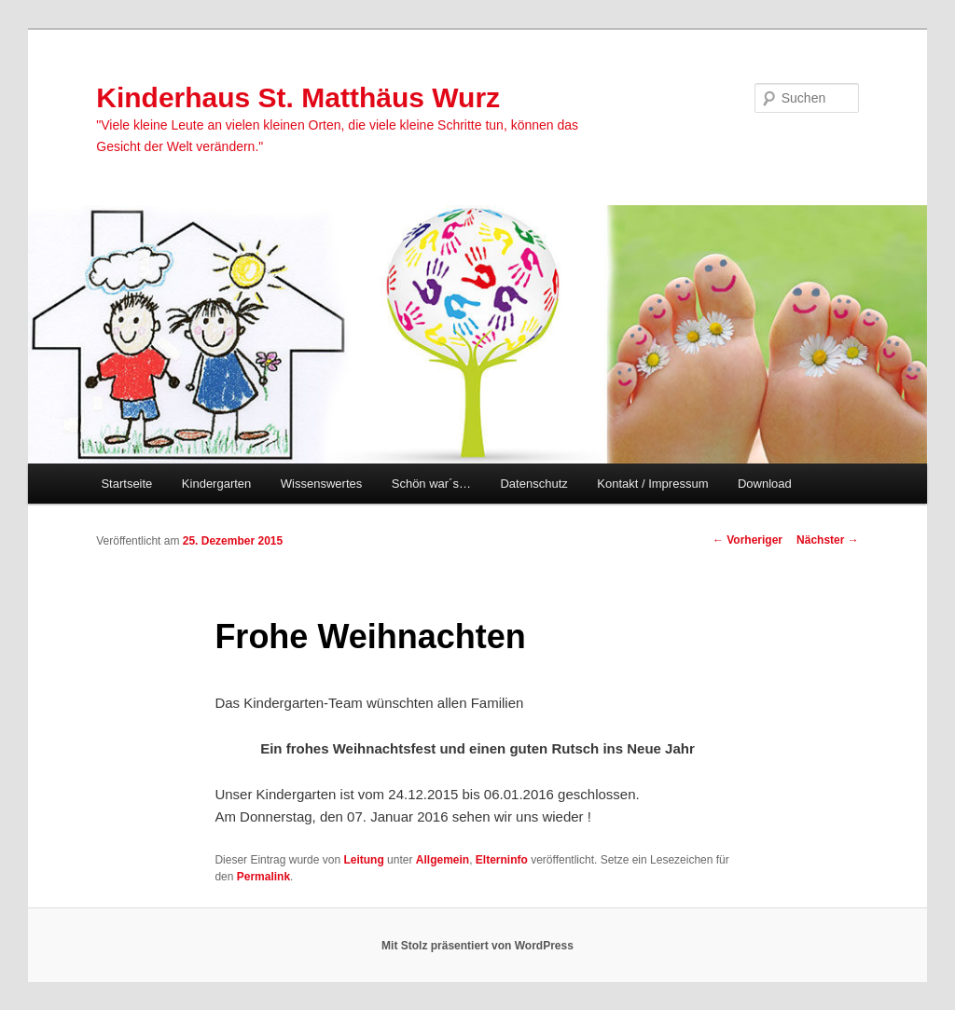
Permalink (263, 876)
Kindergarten (216, 484)
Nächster (827, 540)
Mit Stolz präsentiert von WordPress (477, 945)
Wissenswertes (321, 484)
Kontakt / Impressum (652, 484)
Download (765, 484)
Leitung (363, 859)
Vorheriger (747, 540)
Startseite (126, 484)
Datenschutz (533, 484)
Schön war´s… (431, 484)
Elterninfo (502, 859)
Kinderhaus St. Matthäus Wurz (298, 97)
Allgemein (442, 859)
